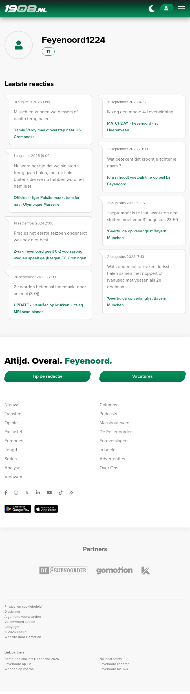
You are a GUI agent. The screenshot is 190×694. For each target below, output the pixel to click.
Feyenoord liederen (115, 663)
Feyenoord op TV (18, 663)
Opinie (11, 422)
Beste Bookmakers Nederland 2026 (32, 658)
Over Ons (109, 467)
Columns (108, 404)
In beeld (108, 449)
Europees (14, 440)
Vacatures (142, 376)
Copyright (12, 626)
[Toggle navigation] (181, 8)
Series (11, 458)
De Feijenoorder (116, 431)
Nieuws (12, 404)
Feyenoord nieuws (114, 668)
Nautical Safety (111, 658)
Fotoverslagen (114, 440)
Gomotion (33, 636)
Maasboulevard (114, 422)
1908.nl (26, 9)
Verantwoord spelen (20, 621)
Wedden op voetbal (19, 668)
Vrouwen (13, 476)
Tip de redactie (47, 376)
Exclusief (13, 431)
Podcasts (108, 413)
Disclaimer (12, 611)
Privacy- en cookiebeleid (23, 606)
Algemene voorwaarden (23, 616)
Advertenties (112, 458)
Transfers (13, 413)
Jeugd (11, 449)
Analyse (12, 467)
